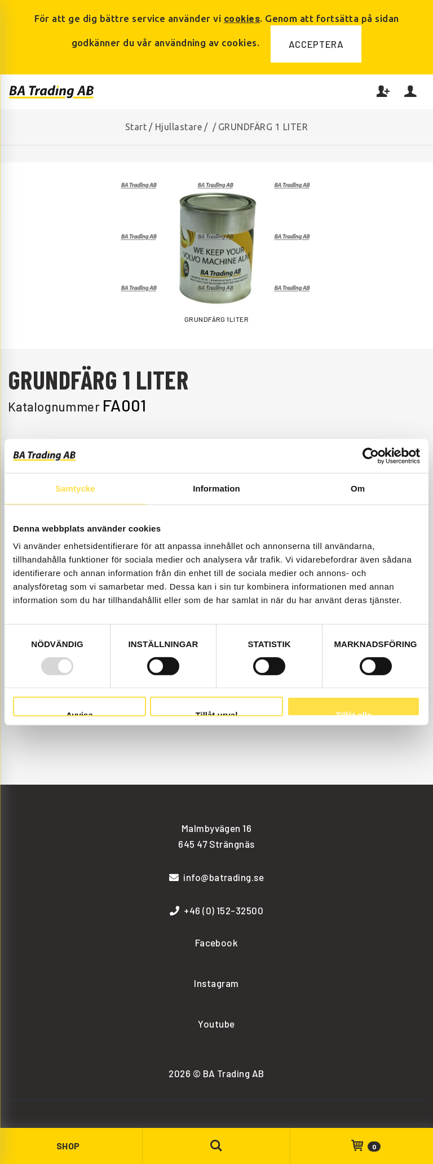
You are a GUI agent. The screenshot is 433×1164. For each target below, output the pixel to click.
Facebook (216, 942)
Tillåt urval (217, 713)
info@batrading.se (216, 877)
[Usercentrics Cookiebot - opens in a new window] (370, 455)
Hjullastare (178, 127)
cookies (242, 18)
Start (136, 127)
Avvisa (79, 713)
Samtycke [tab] (75, 488)
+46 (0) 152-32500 (217, 910)
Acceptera (316, 44)
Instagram (216, 983)
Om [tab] (358, 488)
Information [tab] (216, 488)
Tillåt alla (353, 713)
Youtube (216, 1023)
